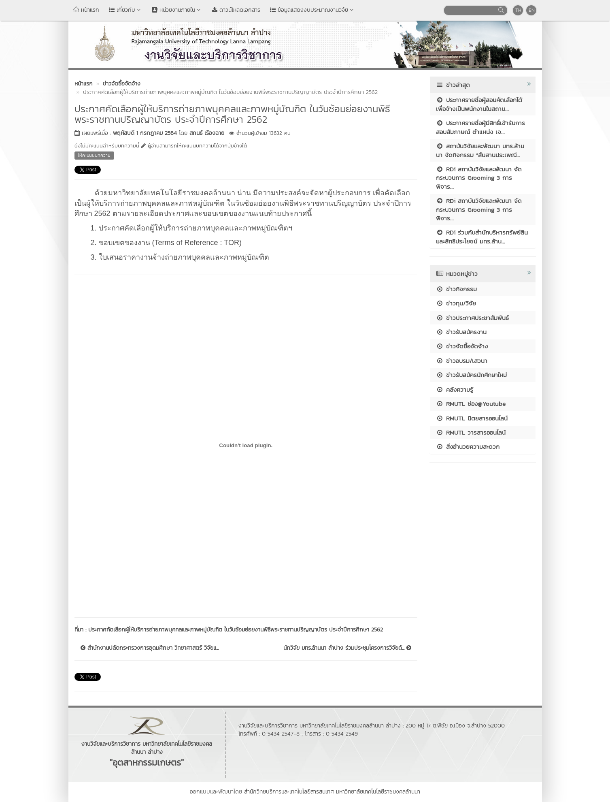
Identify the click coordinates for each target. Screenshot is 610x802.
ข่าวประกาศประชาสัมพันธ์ (472, 317)
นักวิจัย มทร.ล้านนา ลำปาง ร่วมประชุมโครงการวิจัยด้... (347, 648)
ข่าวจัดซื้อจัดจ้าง (462, 346)
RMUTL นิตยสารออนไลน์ (472, 418)
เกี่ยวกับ (125, 10)
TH (518, 10)
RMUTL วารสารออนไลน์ (471, 432)
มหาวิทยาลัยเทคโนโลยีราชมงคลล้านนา (378, 791)
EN (532, 10)
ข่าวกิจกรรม (456, 289)
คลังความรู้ (454, 389)
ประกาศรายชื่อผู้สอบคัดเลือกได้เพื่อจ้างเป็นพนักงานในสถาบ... (479, 104)
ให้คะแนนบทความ (94, 155)
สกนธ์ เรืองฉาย (206, 133)
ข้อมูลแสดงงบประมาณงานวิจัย (312, 10)
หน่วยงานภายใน (177, 10)
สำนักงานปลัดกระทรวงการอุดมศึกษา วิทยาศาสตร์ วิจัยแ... (150, 648)
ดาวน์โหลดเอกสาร (236, 10)
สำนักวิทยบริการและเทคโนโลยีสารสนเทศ (289, 791)
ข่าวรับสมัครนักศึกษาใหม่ (471, 375)
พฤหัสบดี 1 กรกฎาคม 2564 (145, 133)
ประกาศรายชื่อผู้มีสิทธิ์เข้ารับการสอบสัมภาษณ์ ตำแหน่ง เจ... (480, 127)
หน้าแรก (86, 10)
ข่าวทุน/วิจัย (456, 303)
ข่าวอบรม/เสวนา (461, 360)
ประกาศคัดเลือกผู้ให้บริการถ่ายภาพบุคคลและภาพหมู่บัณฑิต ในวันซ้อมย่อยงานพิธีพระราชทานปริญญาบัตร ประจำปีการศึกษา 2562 (235, 629)
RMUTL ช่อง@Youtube (471, 403)
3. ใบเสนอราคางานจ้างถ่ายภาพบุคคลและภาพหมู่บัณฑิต (180, 257)
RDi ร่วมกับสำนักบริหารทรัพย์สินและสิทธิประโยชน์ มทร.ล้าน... (482, 236)
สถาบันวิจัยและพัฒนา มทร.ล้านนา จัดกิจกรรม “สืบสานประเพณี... (480, 150)
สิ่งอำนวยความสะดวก (467, 446)
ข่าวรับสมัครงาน (461, 332)
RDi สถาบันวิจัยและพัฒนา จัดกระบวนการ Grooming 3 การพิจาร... (479, 177)
